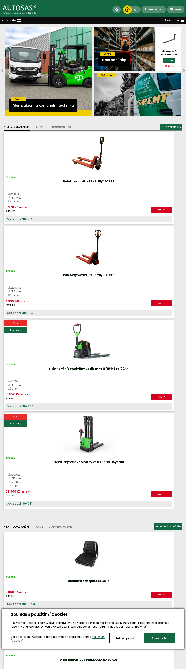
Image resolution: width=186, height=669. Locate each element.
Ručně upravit (125, 638)
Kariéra (98, 666)
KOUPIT (36, 215)
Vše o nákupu (12, 666)
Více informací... (124, 413)
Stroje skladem (171, 127)
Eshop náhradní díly (168, 249)
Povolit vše (159, 638)
